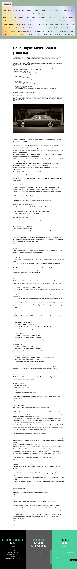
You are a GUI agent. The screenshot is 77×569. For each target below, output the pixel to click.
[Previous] (18, 525)
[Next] (60, 525)
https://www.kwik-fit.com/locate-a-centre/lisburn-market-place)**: (37, 438)
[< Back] (18, 42)
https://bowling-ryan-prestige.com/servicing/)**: (40, 451)
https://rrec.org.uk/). (58, 510)
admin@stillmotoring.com (12, 558)
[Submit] (73, 560)
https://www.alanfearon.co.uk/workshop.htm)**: (25, 446)
